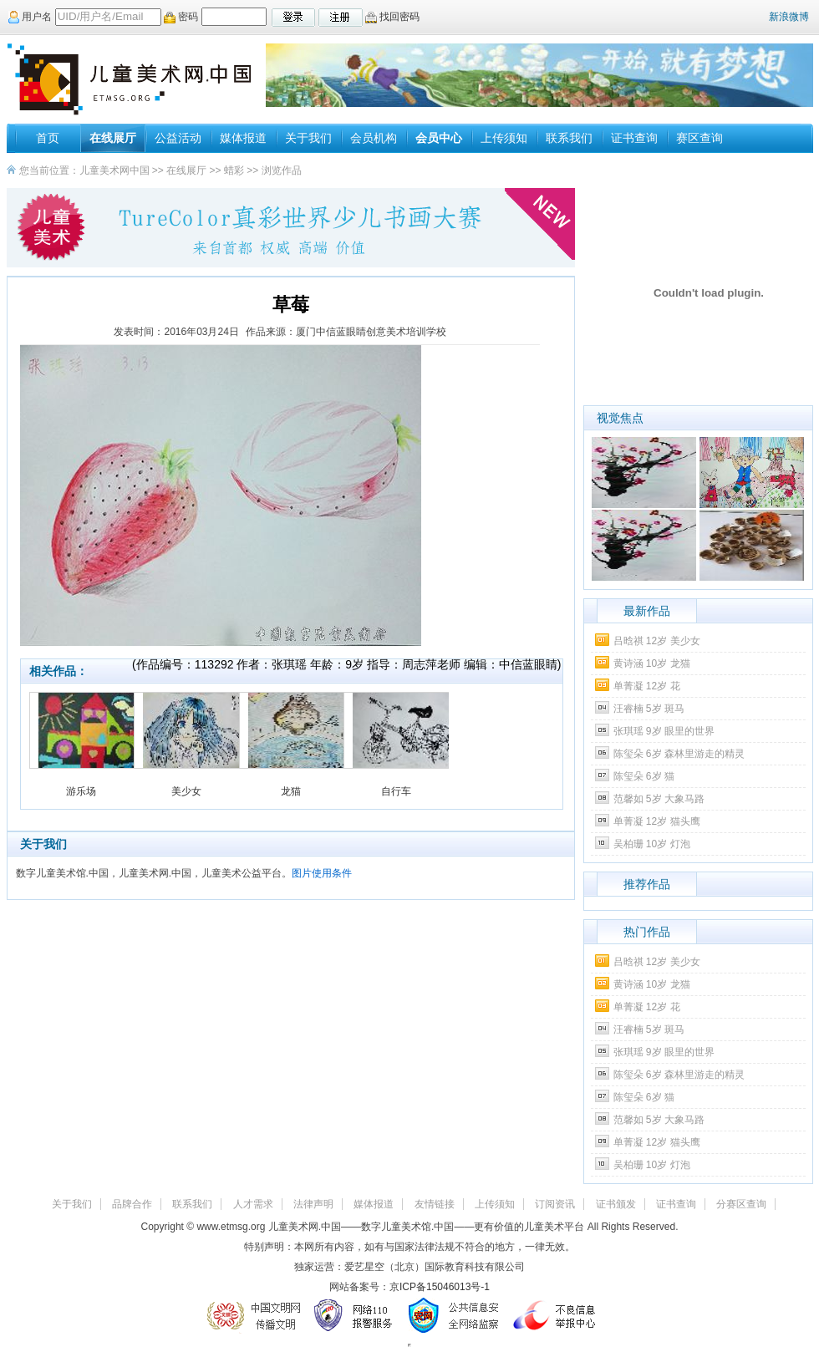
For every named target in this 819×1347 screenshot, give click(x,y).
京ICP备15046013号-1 (439, 1287)
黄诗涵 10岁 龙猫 (651, 663)
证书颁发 (616, 1204)
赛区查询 (699, 138)
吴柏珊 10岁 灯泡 (651, 844)
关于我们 (308, 138)
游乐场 (81, 791)
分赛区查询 (741, 1204)
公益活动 (178, 138)
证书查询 (634, 138)
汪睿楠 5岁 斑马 (648, 708)
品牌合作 (132, 1204)
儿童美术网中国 (114, 170)
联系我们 (569, 138)
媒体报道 (243, 138)
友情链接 (435, 1204)
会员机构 (373, 138)
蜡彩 (234, 170)
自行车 (396, 791)
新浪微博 (789, 17)
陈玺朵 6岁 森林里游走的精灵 (679, 754)
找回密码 (392, 17)
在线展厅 (112, 138)
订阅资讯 (555, 1204)
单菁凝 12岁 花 (646, 686)
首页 (47, 138)
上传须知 (504, 138)
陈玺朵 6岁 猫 (643, 776)
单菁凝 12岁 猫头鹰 (656, 821)
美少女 (186, 791)
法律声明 (313, 1204)
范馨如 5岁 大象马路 (659, 799)
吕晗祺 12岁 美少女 (656, 641)
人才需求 (253, 1204)
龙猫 (291, 791)
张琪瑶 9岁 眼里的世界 (664, 731)
